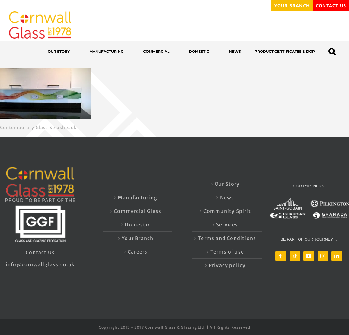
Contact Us (40, 252)
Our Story (227, 184)
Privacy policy (227, 265)
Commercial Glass (137, 211)
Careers (137, 252)
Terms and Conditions (227, 238)
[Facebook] (280, 256)
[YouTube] (308, 256)
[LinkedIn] (336, 256)
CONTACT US (331, 5)
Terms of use (227, 252)
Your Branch (137, 238)
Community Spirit (227, 211)
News (227, 197)
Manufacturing (137, 197)
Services (227, 225)
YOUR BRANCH (292, 5)
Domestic (137, 225)
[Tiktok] (295, 256)
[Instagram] (323, 256)
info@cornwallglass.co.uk (40, 264)
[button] (334, 51)
